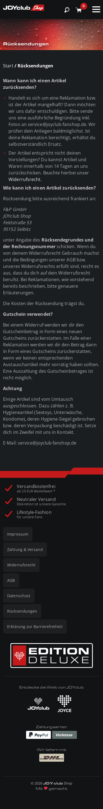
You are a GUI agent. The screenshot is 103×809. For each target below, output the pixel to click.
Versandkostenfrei (36, 488)
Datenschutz (18, 595)
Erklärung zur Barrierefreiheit (34, 626)
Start (8, 66)
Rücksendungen (22, 611)
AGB (11, 580)
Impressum (17, 534)
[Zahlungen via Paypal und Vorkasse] (51, 734)
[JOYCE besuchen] (64, 703)
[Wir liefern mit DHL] (51, 758)
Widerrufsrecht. (25, 179)
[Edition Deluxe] (51, 655)
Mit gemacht (52, 788)
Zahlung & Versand (25, 549)
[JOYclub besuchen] (38, 704)
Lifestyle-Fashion (34, 514)
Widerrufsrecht (21, 564)
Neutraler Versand (41, 501)
